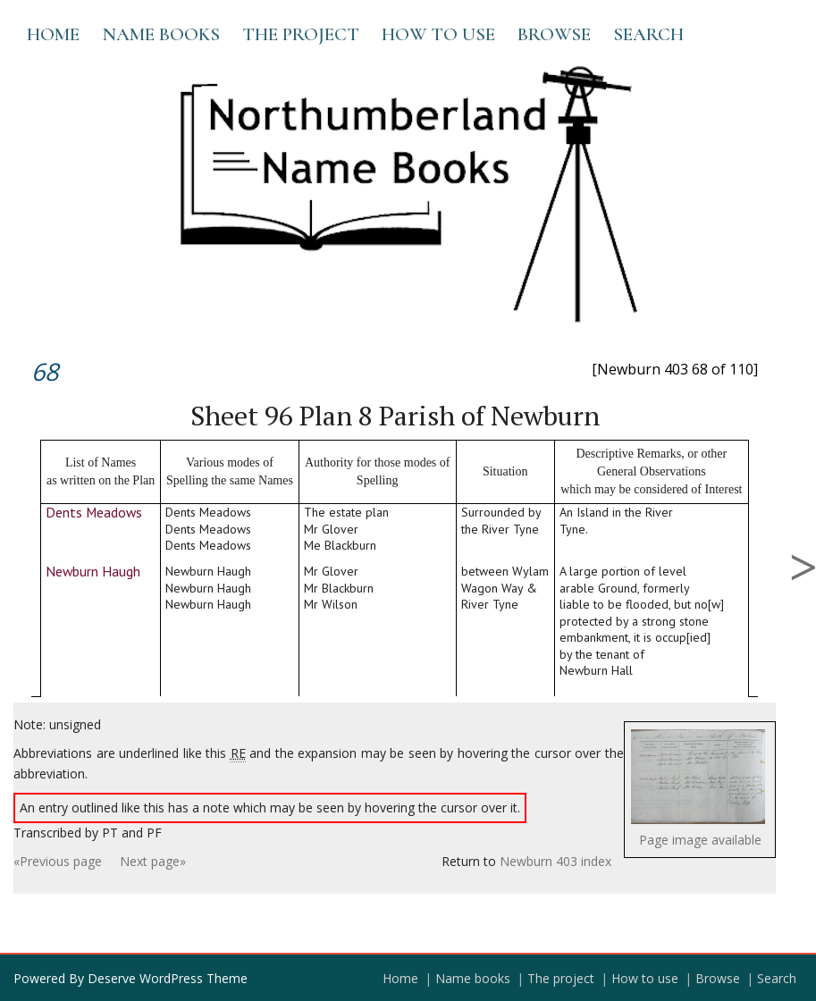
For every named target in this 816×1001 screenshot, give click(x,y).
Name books (161, 34)
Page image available (700, 839)
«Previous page (57, 861)
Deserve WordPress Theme (168, 978)
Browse (554, 34)
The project (300, 34)
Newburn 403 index (555, 861)
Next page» (153, 861)
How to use (438, 34)
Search (648, 34)
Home (53, 34)
